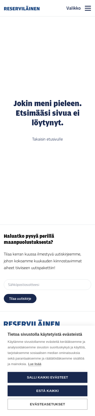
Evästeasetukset (47, 404)
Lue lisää (34, 364)
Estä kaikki (47, 391)
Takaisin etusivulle (47, 139)
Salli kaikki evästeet (47, 377)
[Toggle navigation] (78, 8)
